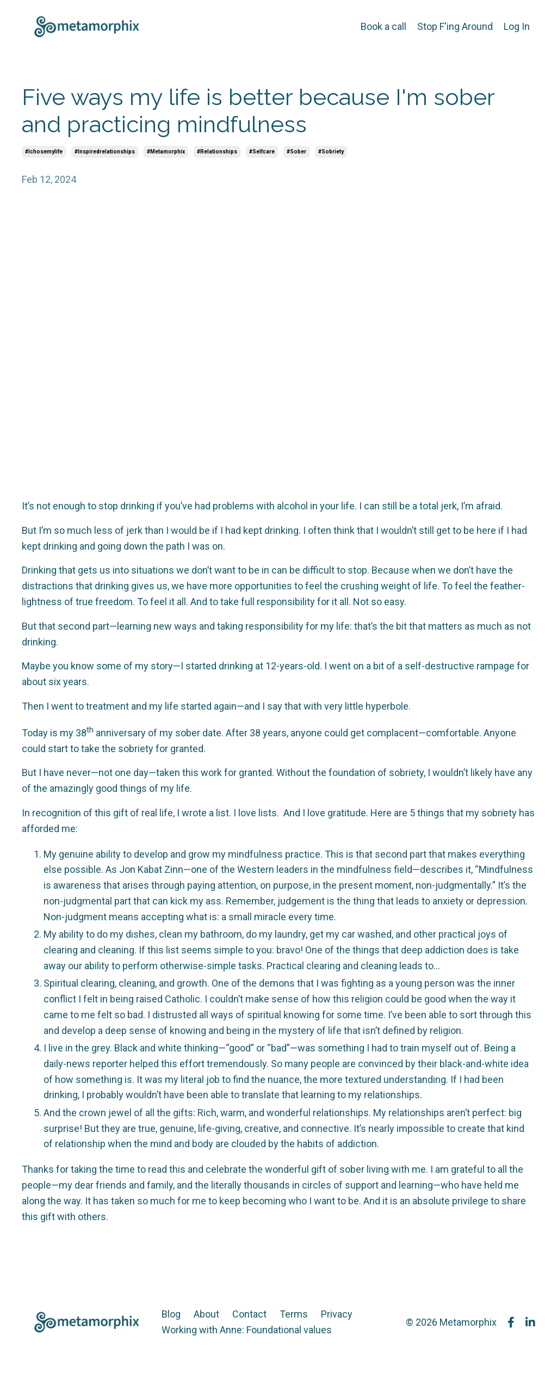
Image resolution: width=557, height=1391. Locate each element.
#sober (296, 152)
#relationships (217, 152)
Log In (517, 26)
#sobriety (331, 152)
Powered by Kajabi (503, 1363)
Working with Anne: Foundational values (247, 1329)
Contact (249, 1314)
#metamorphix (166, 152)
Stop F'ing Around (455, 26)
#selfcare (262, 152)
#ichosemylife (44, 152)
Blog (171, 1314)
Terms (294, 1314)
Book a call (383, 26)
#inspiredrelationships (105, 152)
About (206, 1314)
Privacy (336, 1314)
